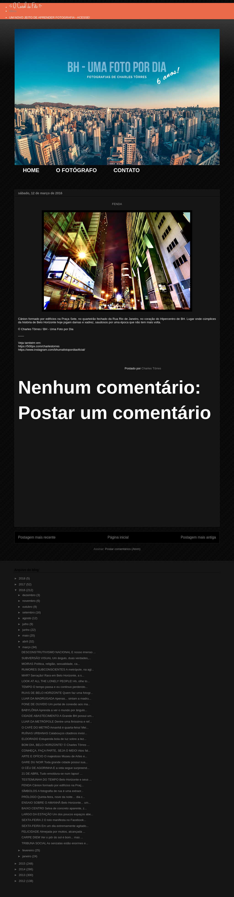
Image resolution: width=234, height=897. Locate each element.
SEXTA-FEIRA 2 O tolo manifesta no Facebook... (53, 820)
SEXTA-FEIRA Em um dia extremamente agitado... (54, 826)
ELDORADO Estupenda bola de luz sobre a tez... (53, 739)
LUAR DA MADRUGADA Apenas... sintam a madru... (56, 698)
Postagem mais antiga (198, 537)
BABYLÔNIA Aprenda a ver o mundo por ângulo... (54, 710)
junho (26, 629)
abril (25, 641)
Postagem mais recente (37, 537)
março (27, 647)
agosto (27, 618)
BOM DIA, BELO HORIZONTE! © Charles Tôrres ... (55, 745)
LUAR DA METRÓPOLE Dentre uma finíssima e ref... (56, 721)
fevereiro (28, 850)
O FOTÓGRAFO (76, 170)
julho (25, 624)
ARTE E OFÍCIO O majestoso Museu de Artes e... (54, 756)
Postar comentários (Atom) (123, 549)
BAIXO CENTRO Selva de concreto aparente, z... (54, 808)
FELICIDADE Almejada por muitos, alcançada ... (53, 831)
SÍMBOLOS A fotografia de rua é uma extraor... (52, 791)
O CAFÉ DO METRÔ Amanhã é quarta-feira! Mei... (54, 727)
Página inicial (118, 537)
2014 (22, 869)
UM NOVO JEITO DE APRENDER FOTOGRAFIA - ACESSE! (49, 17)
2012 (22, 881)
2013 (22, 875)
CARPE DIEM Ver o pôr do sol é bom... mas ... (52, 837)
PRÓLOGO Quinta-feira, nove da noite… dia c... (53, 797)
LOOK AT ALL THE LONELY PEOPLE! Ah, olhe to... (55, 681)
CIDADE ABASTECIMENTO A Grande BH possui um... (57, 716)
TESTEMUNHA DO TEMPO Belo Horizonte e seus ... (56, 779)
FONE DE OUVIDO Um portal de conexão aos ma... (55, 704)
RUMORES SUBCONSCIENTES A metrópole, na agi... (57, 669)
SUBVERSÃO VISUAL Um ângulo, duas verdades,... (56, 658)
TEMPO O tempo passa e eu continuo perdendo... (54, 687)
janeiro (27, 856)
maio (26, 635)
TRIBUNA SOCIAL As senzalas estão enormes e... (54, 843)
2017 (22, 584)
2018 (22, 578)
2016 (22, 590)
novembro (29, 600)
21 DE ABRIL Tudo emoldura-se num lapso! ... (51, 773)
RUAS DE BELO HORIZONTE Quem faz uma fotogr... (57, 692)
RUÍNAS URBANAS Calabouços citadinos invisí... (54, 733)
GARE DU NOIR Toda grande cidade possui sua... (54, 762)
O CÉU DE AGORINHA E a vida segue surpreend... (55, 768)
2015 (22, 863)
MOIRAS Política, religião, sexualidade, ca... (50, 664)
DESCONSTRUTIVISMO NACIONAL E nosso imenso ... (58, 652)
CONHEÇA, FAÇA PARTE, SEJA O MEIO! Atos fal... (55, 750)
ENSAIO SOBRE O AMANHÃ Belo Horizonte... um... (56, 802)
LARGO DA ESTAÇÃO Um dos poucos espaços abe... (57, 814)
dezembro (29, 595)
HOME (31, 170)
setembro (29, 612)
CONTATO (127, 170)
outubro (27, 606)
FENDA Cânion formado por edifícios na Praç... (52, 785)
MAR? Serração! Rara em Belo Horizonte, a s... (52, 675)
